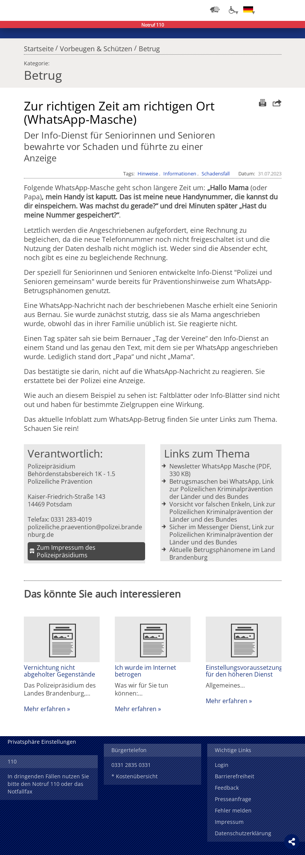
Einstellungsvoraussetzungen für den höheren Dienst (244, 671)
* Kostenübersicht (134, 776)
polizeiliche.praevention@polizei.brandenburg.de (85, 531)
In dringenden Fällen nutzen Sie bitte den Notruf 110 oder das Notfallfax (48, 784)
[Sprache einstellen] (248, 9)
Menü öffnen (293, 9)
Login (221, 764)
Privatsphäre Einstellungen (42, 741)
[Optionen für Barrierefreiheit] (231, 9)
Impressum (229, 821)
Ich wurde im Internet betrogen (145, 671)
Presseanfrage (233, 799)
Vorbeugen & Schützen (96, 46)
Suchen (278, 9)
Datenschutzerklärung (243, 833)
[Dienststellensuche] (215, 9)
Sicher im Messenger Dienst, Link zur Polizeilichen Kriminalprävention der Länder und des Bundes (221, 534)
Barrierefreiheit (234, 776)
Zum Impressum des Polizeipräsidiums (66, 551)
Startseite (39, 46)
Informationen (179, 173)
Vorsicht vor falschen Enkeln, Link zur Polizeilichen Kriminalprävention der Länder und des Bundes (222, 512)
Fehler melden (233, 810)
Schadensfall (216, 173)
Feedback (227, 787)
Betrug (149, 46)
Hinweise (148, 173)
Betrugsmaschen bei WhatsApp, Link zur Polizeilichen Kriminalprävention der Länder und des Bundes (221, 489)
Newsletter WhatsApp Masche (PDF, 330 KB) (220, 470)
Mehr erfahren (45, 708)
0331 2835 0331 (131, 764)
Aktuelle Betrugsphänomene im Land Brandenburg (222, 554)
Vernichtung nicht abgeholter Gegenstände (59, 671)
